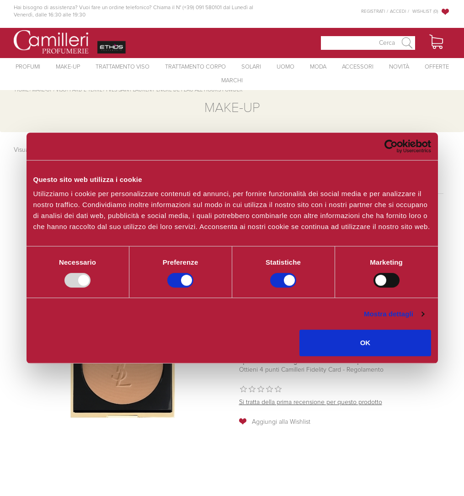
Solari (251, 67)
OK (365, 343)
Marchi (232, 81)
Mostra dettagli (388, 314)
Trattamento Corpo (195, 67)
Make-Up (68, 67)
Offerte (437, 67)
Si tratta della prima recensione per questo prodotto (310, 402)
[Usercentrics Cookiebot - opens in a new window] (391, 146)
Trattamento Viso (122, 67)
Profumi (28, 67)
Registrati (373, 11)
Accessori (357, 67)
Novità (399, 67)
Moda (318, 67)
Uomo (285, 67)
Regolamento (364, 370)
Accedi (398, 11)
